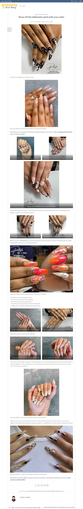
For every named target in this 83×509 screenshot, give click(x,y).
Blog (23, 6)
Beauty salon (38, 14)
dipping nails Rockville (65, 132)
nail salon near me (59, 491)
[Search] (20, 6)
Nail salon (45, 14)
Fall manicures (24, 240)
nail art (48, 491)
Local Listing (49, 21)
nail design (52, 491)
